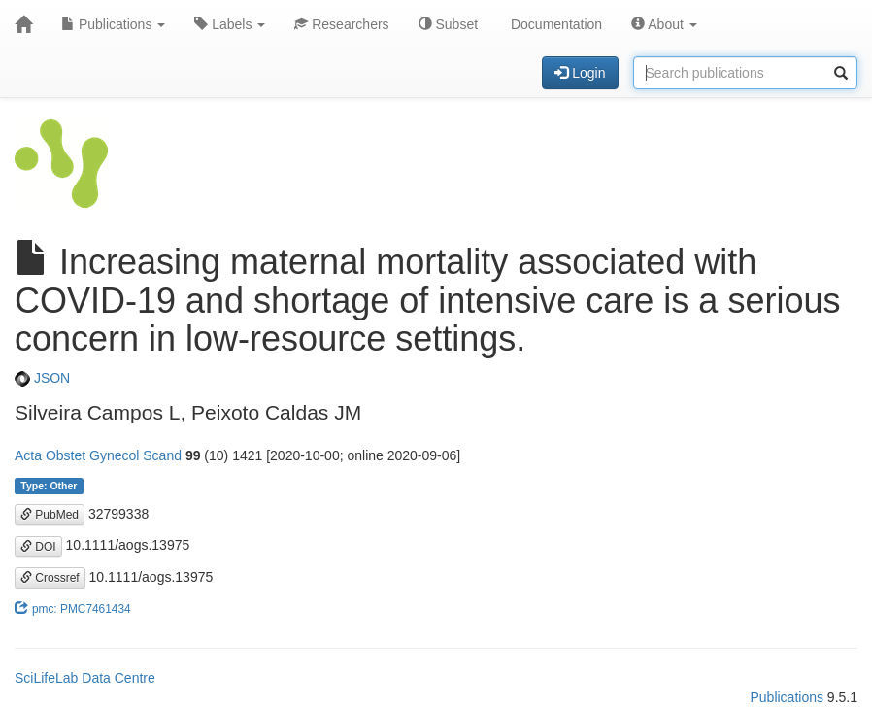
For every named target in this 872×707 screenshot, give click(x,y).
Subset (448, 24)
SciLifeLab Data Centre (85, 678)
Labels (229, 24)
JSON (42, 378)
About (664, 24)
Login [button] (579, 73)
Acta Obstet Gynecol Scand (98, 455)
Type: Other (48, 485)
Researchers (341, 24)
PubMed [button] (49, 515)
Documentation (554, 24)
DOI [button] (38, 547)
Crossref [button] (50, 578)
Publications (113, 24)
